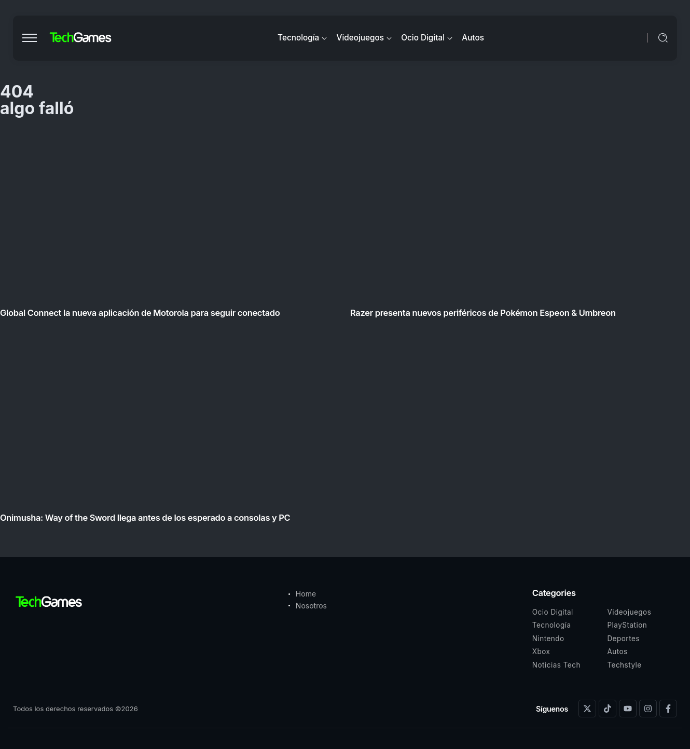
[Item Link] (345, 329)
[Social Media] (587, 708)
